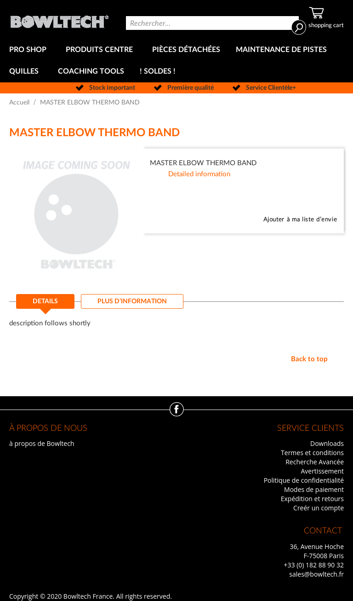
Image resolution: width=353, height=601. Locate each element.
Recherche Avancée (314, 461)
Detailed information (199, 174)
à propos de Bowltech (41, 443)
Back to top (309, 359)
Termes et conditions (312, 452)
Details (45, 301)
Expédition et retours (312, 498)
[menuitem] (30, 50)
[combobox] (212, 23)
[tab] (45, 304)
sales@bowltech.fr (316, 574)
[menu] (176, 60)
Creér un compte (318, 507)
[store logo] (59, 19)
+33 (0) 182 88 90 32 (314, 565)
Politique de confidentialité (304, 480)
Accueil (19, 102)
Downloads (327, 443)
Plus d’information (132, 301)
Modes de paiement (314, 489)
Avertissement (322, 471)
